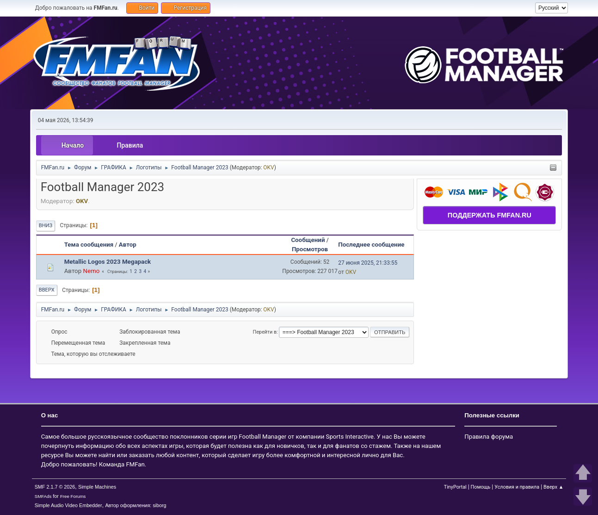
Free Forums (73, 496)
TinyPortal (455, 487)
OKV (268, 167)
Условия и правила (516, 487)
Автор (127, 244)
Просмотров (310, 249)
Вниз (46, 226)
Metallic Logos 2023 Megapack (107, 261)
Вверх (47, 290)
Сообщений (308, 239)
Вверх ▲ (553, 487)
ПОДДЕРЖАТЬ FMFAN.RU (489, 215)
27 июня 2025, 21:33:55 (367, 263)
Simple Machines (97, 487)
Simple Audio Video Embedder (68, 505)
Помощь (481, 487)
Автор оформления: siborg (135, 505)
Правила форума (488, 436)
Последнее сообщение (375, 244)
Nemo (91, 270)
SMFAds (43, 496)
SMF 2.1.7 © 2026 (55, 487)
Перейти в (265, 332)
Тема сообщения (89, 244)
